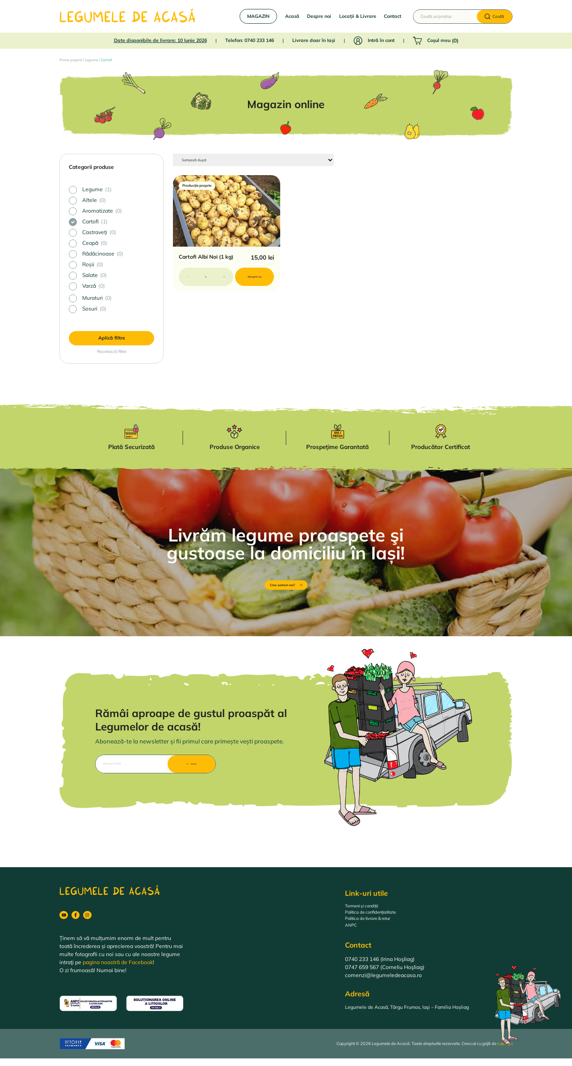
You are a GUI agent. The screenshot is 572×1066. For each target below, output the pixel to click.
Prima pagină (70, 60)
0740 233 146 (259, 40)
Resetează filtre (111, 351)
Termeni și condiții (367, 909)
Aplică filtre (111, 338)
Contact (392, 16)
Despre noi (319, 16)
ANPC (352, 933)
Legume (91, 60)
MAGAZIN (258, 16)
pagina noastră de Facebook (118, 969)
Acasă (292, 16)
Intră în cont (381, 40)
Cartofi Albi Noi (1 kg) (206, 259)
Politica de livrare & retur (375, 925)
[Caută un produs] (442, 16)
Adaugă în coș (256, 279)
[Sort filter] (206, 161)
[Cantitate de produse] (206, 279)
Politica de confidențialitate (378, 917)
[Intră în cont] (357, 40)
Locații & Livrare (357, 16)
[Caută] (494, 16)
